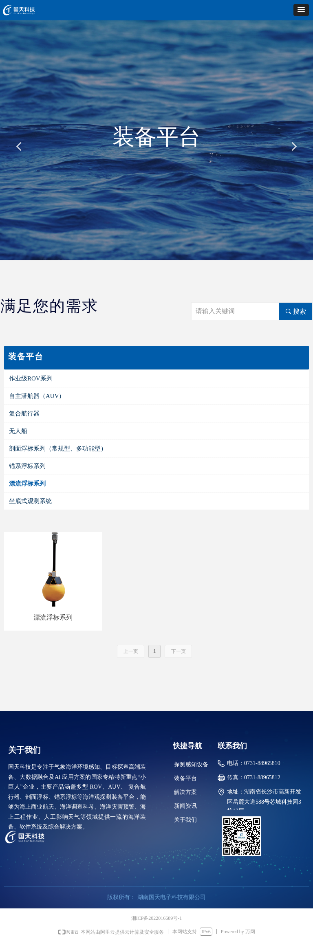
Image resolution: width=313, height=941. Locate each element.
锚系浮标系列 (27, 466)
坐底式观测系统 (30, 501)
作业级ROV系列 (31, 378)
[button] (301, 10)
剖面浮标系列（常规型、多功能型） (58, 448)
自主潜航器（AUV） (37, 396)
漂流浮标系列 (27, 483)
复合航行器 (24, 413)
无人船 (18, 431)
